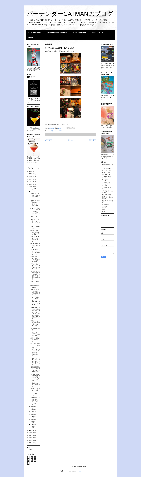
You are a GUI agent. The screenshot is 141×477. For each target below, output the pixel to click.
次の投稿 (48, 140)
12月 (32, 189)
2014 (31, 443)
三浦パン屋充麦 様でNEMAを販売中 (35, 339)
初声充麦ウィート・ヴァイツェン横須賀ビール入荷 (35, 259)
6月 (32, 414)
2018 (31, 432)
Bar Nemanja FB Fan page (57, 32)
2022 (31, 181)
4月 (32, 419)
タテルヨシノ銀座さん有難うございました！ (35, 196)
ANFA (30, 450)
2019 (31, 430)
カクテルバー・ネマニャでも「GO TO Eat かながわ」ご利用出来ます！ (35, 351)
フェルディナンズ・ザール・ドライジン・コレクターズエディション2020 (35, 301)
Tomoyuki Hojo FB (35, 32)
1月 (32, 427)
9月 (32, 406)
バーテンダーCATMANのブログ (70, 13)
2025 (31, 174)
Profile (30, 38)
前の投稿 (92, 140)
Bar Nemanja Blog (79, 32)
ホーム (70, 140)
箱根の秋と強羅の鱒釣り (35, 286)
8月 (32, 409)
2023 (31, 179)
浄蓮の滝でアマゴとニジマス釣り (35, 384)
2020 (31, 186)
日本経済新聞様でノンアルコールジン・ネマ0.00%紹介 (35, 369)
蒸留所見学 (105, 204)
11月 (32, 191)
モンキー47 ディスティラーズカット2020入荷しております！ (35, 361)
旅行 (103, 211)
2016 (31, 437)
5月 (32, 416)
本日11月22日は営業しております (35, 245)
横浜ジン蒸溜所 (106, 195)
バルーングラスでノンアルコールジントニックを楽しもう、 (35, 211)
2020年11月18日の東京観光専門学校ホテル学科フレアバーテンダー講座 (35, 275)
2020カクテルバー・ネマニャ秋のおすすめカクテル (35, 266)
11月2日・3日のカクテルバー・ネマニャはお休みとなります (35, 392)
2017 (31, 435)
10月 (32, 404)
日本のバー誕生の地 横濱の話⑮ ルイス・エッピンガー (35, 203)
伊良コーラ (33, 217)
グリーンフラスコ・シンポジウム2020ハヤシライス (35, 252)
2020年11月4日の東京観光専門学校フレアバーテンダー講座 (35, 377)
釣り (103, 209)
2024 (31, 176)
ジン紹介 (105, 185)
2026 (31, 171)
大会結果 (105, 207)
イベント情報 (106, 172)
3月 (32, 422)
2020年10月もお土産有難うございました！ (35, 399)
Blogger (79, 471)
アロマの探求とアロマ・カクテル (107, 169)
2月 (32, 424)
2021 (31, 184)
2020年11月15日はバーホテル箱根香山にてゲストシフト (35, 292)
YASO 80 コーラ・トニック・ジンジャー (35, 222)
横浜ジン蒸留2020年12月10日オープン (35, 232)
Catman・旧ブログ (97, 32)
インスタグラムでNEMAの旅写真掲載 (35, 334)
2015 (31, 440)
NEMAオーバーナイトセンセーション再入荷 (35, 239)
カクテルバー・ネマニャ (56, 131)
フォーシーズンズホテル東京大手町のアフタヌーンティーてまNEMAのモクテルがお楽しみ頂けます (35, 313)
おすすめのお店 (106, 177)
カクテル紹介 (106, 183)
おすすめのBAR (107, 174)
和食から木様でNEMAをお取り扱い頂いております (35, 323)
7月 (32, 411)
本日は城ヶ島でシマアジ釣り (35, 344)
